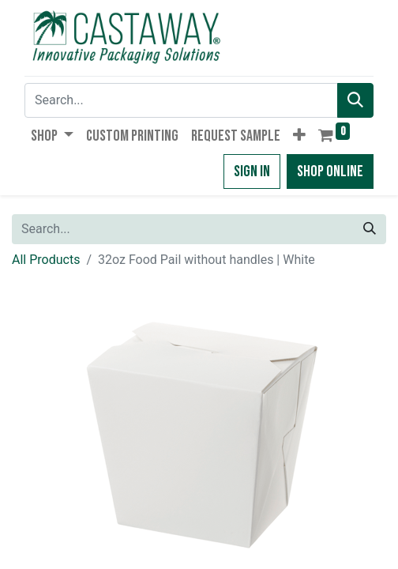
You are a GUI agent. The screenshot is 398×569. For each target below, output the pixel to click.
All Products (46, 259)
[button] (299, 136)
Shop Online (330, 171)
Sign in (252, 171)
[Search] (355, 100)
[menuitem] (132, 136)
